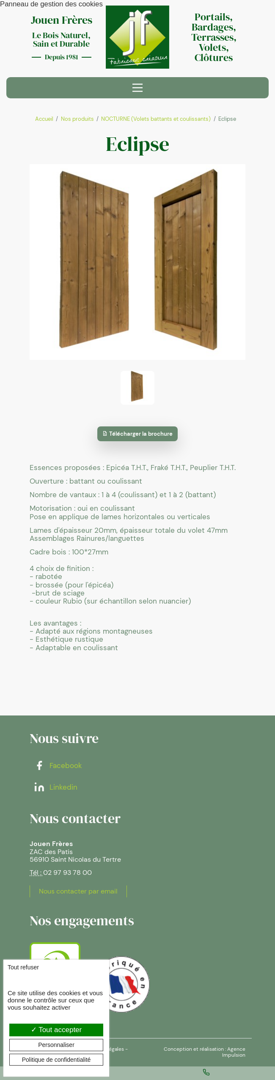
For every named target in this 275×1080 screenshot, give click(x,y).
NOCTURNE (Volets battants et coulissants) (156, 118)
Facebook (58, 765)
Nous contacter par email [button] (78, 891)
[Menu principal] (137, 87)
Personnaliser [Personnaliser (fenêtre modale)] (56, 1044)
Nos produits (77, 118)
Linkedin (55, 787)
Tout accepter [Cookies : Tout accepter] (56, 1030)
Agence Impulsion (233, 1052)
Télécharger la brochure (137, 433)
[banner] (137, 37)
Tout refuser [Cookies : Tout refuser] (23, 967)
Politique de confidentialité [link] (56, 1059)
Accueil (44, 118)
